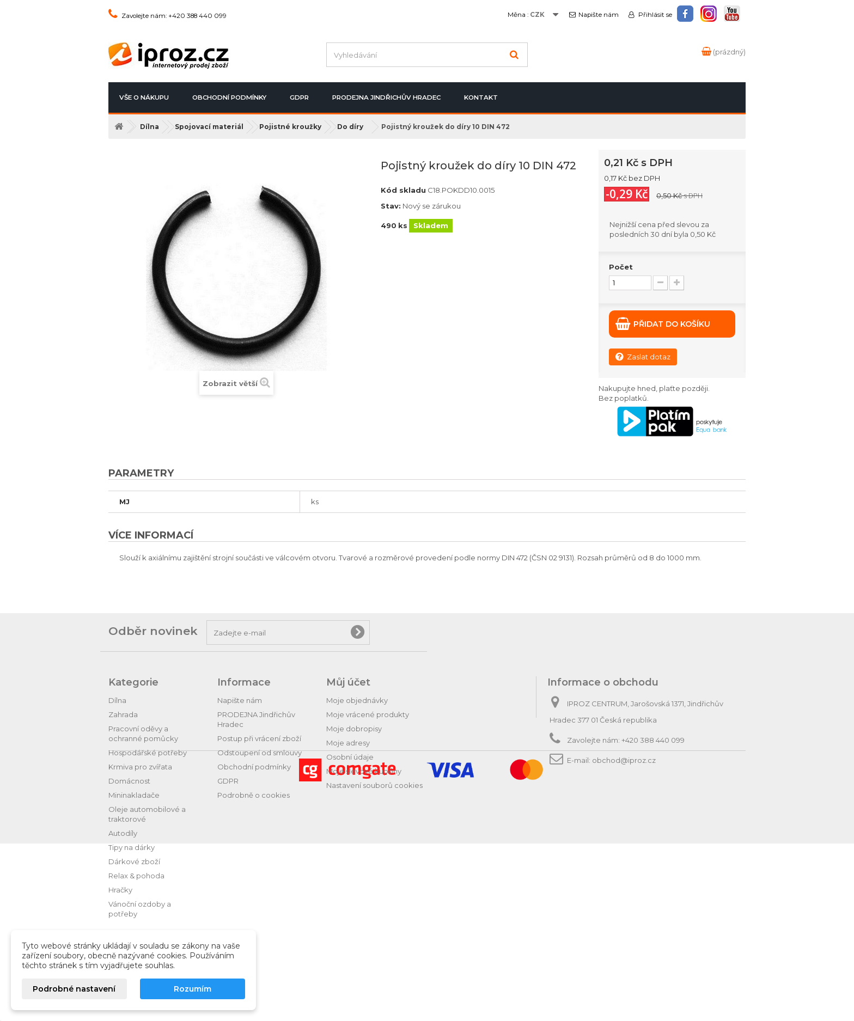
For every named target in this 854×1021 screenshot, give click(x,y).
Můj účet (348, 682)
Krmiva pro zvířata (140, 766)
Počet (621, 266)
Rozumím (192, 989)
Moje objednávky (357, 700)
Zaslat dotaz (642, 356)
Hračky (120, 889)
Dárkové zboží (134, 861)
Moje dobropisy (354, 728)
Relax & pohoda (136, 875)
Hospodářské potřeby (147, 752)
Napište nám (598, 15)
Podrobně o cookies (253, 795)
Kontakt (481, 97)
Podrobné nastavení (74, 989)
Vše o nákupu (144, 97)
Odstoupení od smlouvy (259, 752)
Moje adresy (348, 742)
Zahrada (123, 714)
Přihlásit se (654, 15)
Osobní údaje (350, 757)
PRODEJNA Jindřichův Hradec (386, 97)
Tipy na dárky (131, 847)
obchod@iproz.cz (624, 760)
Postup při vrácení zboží (259, 738)
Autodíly (122, 833)
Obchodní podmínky (229, 97)
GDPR (299, 97)
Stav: (391, 205)
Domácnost (129, 781)
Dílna (117, 700)
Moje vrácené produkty (367, 714)
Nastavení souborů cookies (374, 785)
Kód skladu (403, 190)
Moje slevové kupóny (363, 771)
